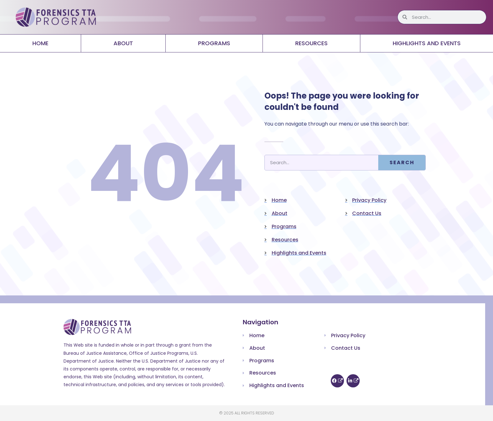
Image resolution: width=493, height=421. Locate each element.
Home (40, 43)
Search (402, 162)
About (123, 43)
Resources (311, 43)
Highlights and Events (427, 43)
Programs (214, 43)
